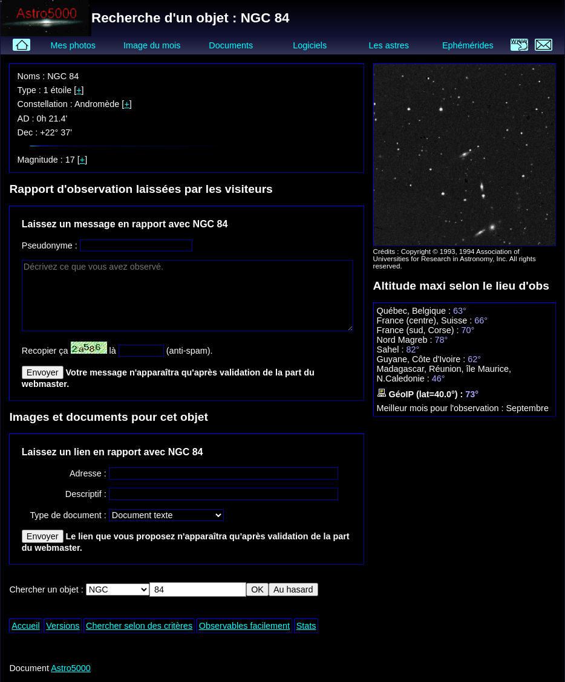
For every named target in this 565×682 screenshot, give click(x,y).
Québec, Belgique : (415, 311)
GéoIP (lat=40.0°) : (421, 394)
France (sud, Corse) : (419, 330)
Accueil (25, 626)
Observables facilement (244, 626)
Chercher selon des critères (139, 626)
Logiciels (310, 45)
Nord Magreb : (406, 340)
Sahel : (392, 349)
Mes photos (72, 45)
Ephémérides (468, 45)
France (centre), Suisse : (426, 320)
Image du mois (151, 45)
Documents (231, 45)
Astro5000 (71, 668)
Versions (62, 626)
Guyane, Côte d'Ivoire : (422, 359)
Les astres (389, 45)
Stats (306, 626)
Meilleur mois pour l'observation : (441, 408)
